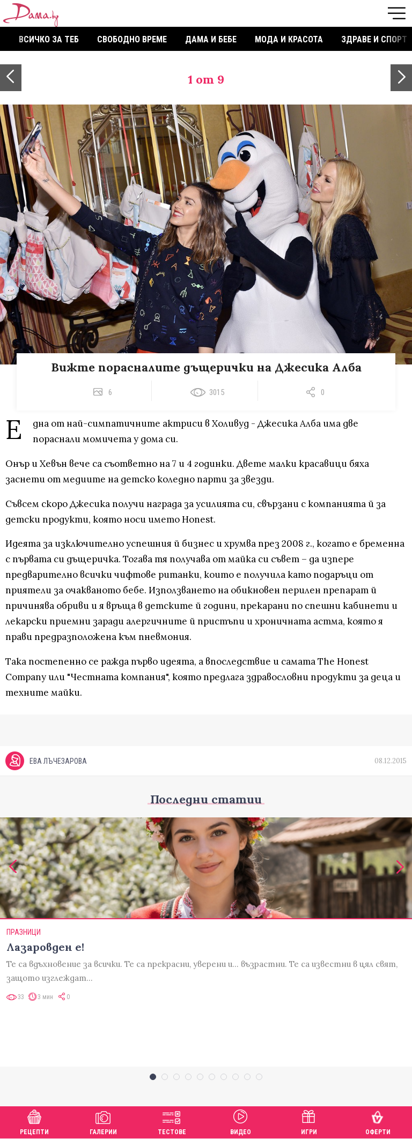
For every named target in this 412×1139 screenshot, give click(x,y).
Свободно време (132, 39)
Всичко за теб (49, 39)
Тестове (172, 1121)
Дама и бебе (211, 39)
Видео (240, 1121)
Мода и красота (289, 39)
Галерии (103, 1121)
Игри (309, 1121)
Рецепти (34, 1121)
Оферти (378, 1121)
